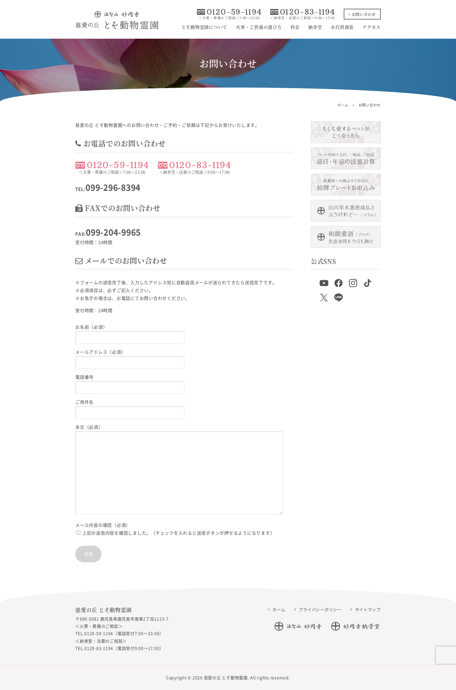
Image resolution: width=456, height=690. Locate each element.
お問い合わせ (362, 14)
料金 (295, 27)
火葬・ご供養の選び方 (259, 27)
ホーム (278, 609)
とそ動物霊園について (204, 27)
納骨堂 (315, 27)
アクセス (371, 27)
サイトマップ (368, 609)
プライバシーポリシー (320, 609)
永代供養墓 (342, 27)
